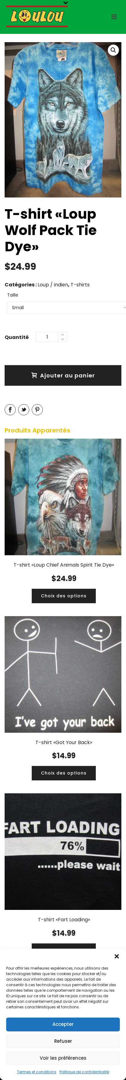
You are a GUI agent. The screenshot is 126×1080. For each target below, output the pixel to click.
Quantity (17, 336)
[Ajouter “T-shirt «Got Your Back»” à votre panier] (64, 773)
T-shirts (80, 284)
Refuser (63, 1041)
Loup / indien (53, 284)
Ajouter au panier (63, 375)
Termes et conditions (36, 1071)
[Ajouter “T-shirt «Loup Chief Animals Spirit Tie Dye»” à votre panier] (64, 596)
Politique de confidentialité (84, 1071)
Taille (12, 295)
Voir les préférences (63, 1058)
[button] (117, 956)
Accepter (63, 1024)
